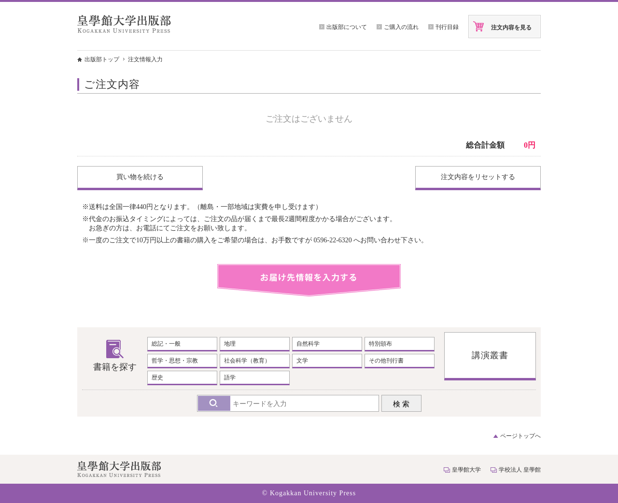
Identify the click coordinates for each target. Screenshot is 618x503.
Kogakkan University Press (313, 493)
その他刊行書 (386, 360)
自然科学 (308, 343)
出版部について (346, 27)
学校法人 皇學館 (520, 469)
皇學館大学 (466, 469)
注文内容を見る (511, 27)
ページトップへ (520, 436)
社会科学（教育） (247, 360)
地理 (230, 343)
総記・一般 (166, 343)
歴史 (157, 377)
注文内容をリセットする (478, 177)
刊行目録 (447, 27)
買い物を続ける (140, 177)
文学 (302, 360)
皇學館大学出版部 (124, 24)
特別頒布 (380, 343)
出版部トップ (101, 59)
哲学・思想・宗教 (175, 360)
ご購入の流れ (401, 27)
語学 (230, 377)
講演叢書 (490, 355)
